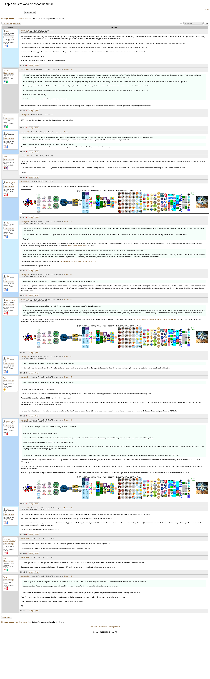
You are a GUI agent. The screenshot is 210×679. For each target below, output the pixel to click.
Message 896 (25, 377)
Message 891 (25, 222)
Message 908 (25, 557)
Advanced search (6, 15)
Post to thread (7, 23)
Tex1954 (6, 577)
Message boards (7, 19)
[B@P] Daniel (10, 182)
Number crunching (23, 19)
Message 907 (25, 538)
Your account (102, 627)
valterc (8, 32)
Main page (93, 627)
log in (207, 9)
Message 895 (25, 357)
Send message (9, 37)
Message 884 (25, 30)
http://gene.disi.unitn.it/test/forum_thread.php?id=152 (78, 261)
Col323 (5, 157)
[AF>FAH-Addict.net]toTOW (9, 540)
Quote (37, 65)
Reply (31, 65)
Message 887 (25, 115)
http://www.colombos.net (76, 246)
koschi (5, 558)
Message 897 (25, 420)
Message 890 (25, 181)
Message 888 (25, 132)
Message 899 (25, 508)
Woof (5, 378)
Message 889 (25, 156)
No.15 (5, 70)
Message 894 (25, 299)
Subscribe (16, 23)
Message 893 (25, 275)
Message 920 (25, 576)
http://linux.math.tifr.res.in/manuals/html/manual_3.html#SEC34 (154, 319)
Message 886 (25, 69)
